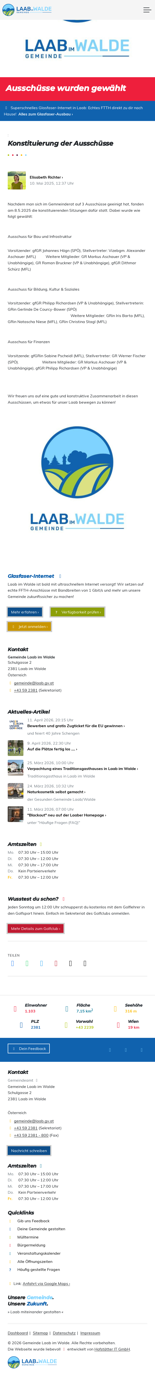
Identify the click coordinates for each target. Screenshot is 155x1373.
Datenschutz (64, 1330)
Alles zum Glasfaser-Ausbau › (45, 114)
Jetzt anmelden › (29, 626)
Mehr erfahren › (25, 612)
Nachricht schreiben (29, 1148)
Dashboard (18, 1330)
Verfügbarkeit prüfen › (77, 612)
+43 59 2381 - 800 (31, 1132)
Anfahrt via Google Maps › (46, 1280)
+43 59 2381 (26, 690)
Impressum (90, 1330)
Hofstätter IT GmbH (112, 1346)
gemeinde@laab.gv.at (34, 682)
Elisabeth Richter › (46, 177)
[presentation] (32, 10)
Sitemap (40, 1330)
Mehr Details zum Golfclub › (35, 928)
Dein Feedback (29, 1048)
